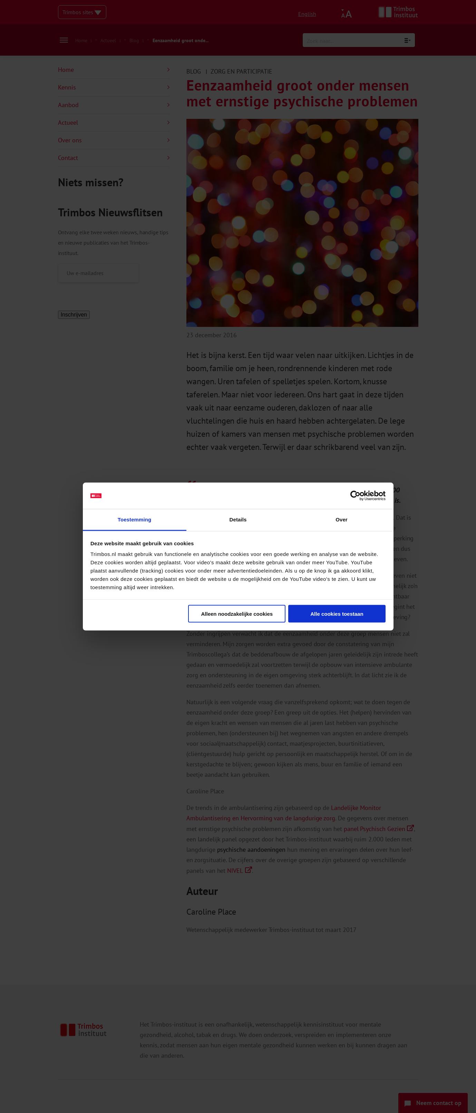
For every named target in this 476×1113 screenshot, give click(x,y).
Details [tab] (238, 519)
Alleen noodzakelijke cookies (237, 613)
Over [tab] (342, 519)
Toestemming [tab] (135, 519)
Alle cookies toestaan (336, 613)
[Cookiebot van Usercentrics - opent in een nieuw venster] (355, 496)
